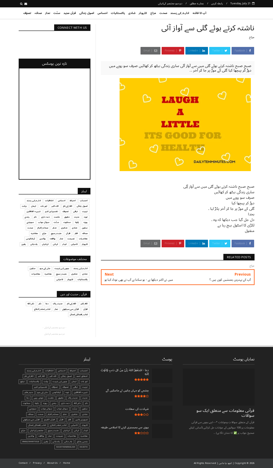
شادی (131, 13)
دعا (27, 398)
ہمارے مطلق (197, 3)
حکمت (51, 398)
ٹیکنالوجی (56, 392)
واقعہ (41, 436)
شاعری (74, 414)
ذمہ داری (65, 403)
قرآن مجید (70, 13)
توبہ (67, 392)
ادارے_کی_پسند (179, 13)
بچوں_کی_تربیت (60, 381)
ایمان (74, 381)
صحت (163, 13)
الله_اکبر (41, 376)
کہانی (76, 430)
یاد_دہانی (68, 442)
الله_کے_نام (29, 376)
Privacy (37, 463)
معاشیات (71, 436)
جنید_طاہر (28, 392)
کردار (85, 430)
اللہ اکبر (53, 376)
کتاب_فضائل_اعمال (37, 425)
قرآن (61, 420)
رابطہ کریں (217, 3)
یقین (45, 442)
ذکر (86, 403)
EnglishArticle (30, 442)
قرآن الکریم (49, 420)
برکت (46, 381)
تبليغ (22, 381)
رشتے (54, 403)
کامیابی (74, 425)
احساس (102, 13)
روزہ (45, 403)
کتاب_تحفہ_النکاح (58, 425)
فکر (69, 420)
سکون (85, 409)
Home (66, 463)
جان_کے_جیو (42, 392)
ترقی (75, 387)
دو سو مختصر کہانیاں (170, 3)
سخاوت (26, 403)
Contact (23, 463)
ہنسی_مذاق (82, 442)
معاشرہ (84, 436)
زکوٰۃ (37, 403)
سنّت (56, 13)
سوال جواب (62, 409)
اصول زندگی (86, 13)
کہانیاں (66, 430)
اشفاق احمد (82, 376)
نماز (47, 13)
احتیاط (73, 371)
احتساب (84, 371)
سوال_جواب (46, 409)
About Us (52, 463)
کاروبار (143, 13)
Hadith (84, 447)
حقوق (61, 398)
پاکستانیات (118, 13)
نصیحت (59, 436)
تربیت (85, 387)
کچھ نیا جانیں (238, 12)
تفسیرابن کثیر (40, 387)
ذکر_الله (77, 403)
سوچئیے (33, 409)
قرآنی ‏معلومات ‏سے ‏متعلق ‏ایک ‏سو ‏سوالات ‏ (225, 413)
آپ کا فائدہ (199, 13)
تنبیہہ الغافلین (81, 392)
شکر (65, 414)
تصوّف (27, 13)
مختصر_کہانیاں (37, 430)
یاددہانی (56, 442)
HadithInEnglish (65, 447)
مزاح (153, 13)
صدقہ (38, 13)
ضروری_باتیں (81, 420)
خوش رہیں (39, 398)
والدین (31, 436)
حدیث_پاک (73, 398)
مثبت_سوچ (53, 430)
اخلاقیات (49, 371)
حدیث (85, 398)
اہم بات (84, 381)
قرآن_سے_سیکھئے (31, 420)
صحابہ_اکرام (53, 414)
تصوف (65, 387)
